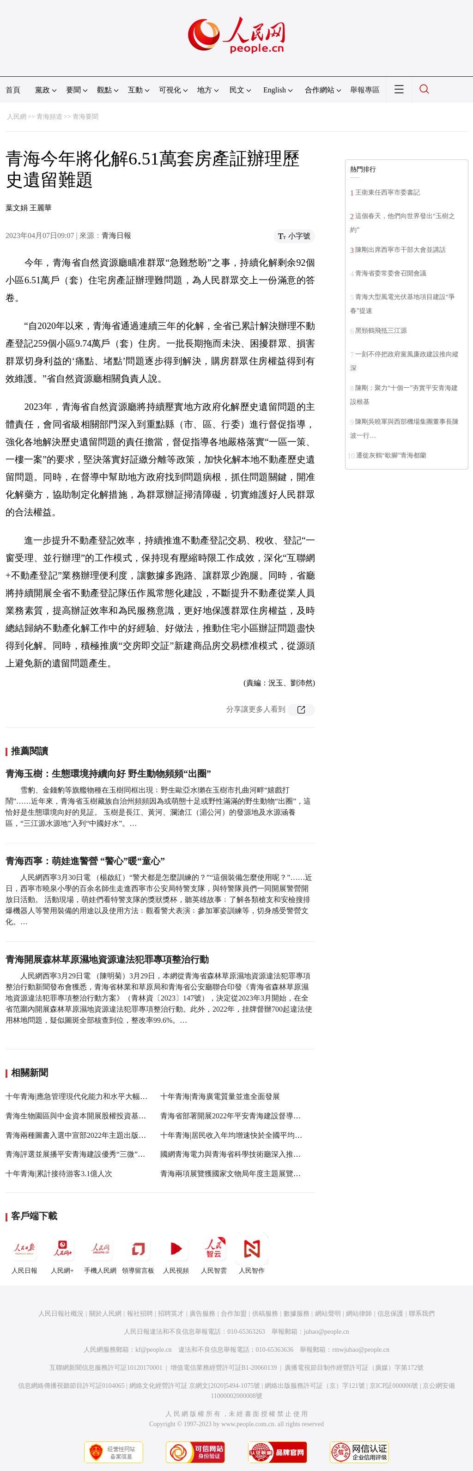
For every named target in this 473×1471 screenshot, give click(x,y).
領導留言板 (138, 1253)
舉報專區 (365, 90)
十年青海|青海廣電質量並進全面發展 (220, 1096)
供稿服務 (265, 1313)
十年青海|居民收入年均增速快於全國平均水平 (234, 1135)
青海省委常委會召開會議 (390, 273)
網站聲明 (328, 1313)
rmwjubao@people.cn (360, 1349)
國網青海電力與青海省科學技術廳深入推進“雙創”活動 (248, 1154)
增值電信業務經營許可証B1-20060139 (223, 1367)
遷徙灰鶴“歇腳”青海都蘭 (391, 455)
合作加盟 (234, 1313)
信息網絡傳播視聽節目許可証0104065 (71, 1385)
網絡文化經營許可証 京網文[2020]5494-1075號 (195, 1385)
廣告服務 (202, 1313)
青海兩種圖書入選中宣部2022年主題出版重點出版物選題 (98, 1135)
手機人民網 (100, 1253)
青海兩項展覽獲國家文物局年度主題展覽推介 (234, 1174)
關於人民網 (105, 1313)
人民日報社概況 (61, 1313)
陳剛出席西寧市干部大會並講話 (400, 249)
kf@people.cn (153, 1349)
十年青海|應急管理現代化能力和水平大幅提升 (80, 1096)
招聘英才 (171, 1313)
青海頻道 (49, 116)
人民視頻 (176, 1253)
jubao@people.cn (326, 1331)
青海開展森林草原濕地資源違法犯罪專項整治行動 (107, 959)
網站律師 (359, 1313)
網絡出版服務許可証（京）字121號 (315, 1385)
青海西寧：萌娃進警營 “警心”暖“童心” (85, 861)
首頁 (13, 90)
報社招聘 (140, 1313)
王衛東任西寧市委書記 (387, 192)
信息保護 (390, 1313)
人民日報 (24, 1253)
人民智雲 (214, 1253)
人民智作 (252, 1253)
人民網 (16, 116)
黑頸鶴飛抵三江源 (381, 330)
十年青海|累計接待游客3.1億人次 (59, 1174)
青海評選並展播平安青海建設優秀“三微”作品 (79, 1154)
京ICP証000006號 (394, 1385)
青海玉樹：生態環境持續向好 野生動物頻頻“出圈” (108, 774)
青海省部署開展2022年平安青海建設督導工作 (234, 1116)
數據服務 (296, 1313)
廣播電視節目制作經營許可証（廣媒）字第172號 (354, 1367)
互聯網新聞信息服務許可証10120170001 (106, 1367)
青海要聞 (85, 116)
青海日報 (116, 235)
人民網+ (62, 1253)
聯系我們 (422, 1313)
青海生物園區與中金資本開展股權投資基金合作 (83, 1116)
